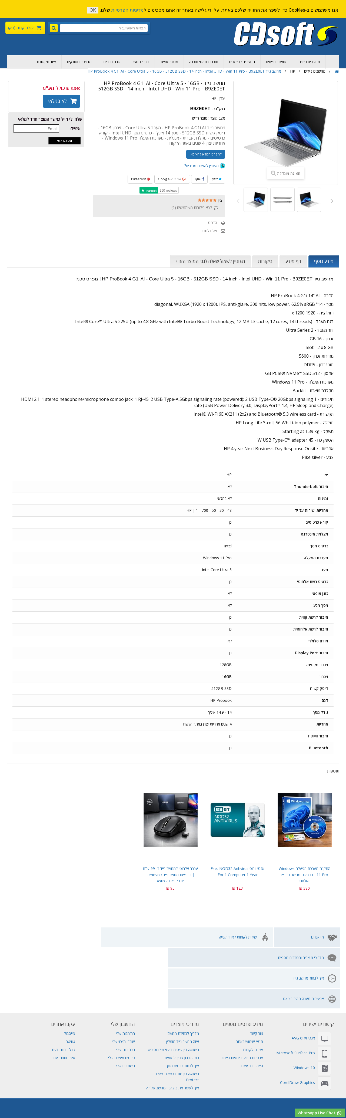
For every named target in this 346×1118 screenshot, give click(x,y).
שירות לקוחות (253, 988)
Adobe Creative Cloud (116, 1077)
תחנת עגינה (112, 1101)
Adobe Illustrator (167, 1089)
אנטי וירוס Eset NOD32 (97, 1089)
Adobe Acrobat (200, 1089)
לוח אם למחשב (138, 1107)
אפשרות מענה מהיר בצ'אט (35, 937)
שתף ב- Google (172, 179)
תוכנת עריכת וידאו (172, 1101)
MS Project (227, 1089)
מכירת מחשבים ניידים (211, 1083)
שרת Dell (7, 1089)
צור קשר (256, 971)
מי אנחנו (317, 937)
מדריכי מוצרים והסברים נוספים (167, 937)
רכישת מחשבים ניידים (325, 1077)
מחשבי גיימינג (88, 1101)
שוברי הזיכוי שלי (123, 980)
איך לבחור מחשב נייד (107, 937)
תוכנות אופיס (282, 1089)
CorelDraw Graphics (297, 1021)
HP (214, 98)
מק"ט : (218, 108)
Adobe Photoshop (77, 1077)
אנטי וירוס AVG (303, 976)
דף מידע (293, 261)
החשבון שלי (123, 962)
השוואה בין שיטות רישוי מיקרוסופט (173, 988)
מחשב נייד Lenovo (134, 1083)
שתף (199, 179)
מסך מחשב (161, 1107)
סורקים (24, 1089)
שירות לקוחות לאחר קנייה (238, 937)
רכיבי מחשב (140, 61)
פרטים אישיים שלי (121, 996)
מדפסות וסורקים (79, 61)
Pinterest (140, 179)
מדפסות (40, 1089)
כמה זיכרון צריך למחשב (181, 996)
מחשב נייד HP (164, 1083)
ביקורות (265, 261)
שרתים (207, 1077)
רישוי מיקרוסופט (320, 1101)
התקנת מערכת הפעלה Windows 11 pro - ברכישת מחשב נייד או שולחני (304, 874)
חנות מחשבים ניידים (262, 1101)
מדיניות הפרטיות (127, 10)
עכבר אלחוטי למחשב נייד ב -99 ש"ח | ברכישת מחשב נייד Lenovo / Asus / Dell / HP (170, 874)
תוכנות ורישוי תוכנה (203, 61)
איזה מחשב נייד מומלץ (182, 980)
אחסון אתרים (36, 1077)
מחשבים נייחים (277, 61)
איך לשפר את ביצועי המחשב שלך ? (172, 1026)
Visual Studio (12, 1077)
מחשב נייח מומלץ (291, 1077)
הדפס (212, 222)
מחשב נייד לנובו (186, 1107)
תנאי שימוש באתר (249, 980)
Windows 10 (304, 1006)
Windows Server (135, 1089)
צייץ (217, 179)
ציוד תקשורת (46, 61)
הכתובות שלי (125, 988)
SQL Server (186, 1095)
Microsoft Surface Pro (295, 991)
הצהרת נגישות (252, 1004)
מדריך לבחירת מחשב (183, 971)
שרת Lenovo (152, 1095)
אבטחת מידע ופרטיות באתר (242, 996)
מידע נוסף (324, 261)
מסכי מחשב (169, 61)
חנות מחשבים (39, 1101)
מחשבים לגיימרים (242, 61)
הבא (331, 200)
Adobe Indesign (254, 1089)
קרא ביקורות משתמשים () (191, 207)
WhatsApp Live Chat (320, 1113)
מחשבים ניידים (309, 61)
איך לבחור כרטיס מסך (182, 1004)
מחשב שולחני (63, 1101)
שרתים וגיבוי (112, 61)
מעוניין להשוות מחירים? (204, 165)
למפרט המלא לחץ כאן (206, 154)
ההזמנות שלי (125, 971)
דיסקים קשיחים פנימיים (233, 1077)
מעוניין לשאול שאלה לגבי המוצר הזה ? (210, 261)
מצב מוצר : (216, 118)
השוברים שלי (125, 1004)
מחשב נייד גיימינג (174, 1077)
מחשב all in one (230, 1101)
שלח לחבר (209, 230)
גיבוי (194, 1077)
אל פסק (185, 1083)
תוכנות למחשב (201, 1101)
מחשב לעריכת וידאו (139, 1101)
